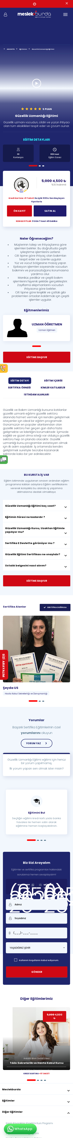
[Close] (67, 3)
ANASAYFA (11, 49)
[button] (36, 948)
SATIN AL (50, 211)
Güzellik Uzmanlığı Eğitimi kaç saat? (36, 506)
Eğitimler (23, 49)
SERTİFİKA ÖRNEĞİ (19, 387)
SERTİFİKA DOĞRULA (54, 607)
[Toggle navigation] (65, 14)
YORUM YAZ (36, 743)
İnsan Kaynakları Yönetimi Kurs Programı (29, 1123)
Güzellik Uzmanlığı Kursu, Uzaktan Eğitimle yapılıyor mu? (36, 530)
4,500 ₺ (54, 182)
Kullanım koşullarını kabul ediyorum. (36, 960)
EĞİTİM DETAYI (20, 380)
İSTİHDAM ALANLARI (36, 394)
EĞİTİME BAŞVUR (36, 357)
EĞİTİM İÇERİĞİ (53, 380)
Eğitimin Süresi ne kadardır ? (36, 517)
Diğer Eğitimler (36, 1112)
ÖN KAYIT (19, 211)
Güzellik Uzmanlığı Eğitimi (43, 49)
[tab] (36, 505)
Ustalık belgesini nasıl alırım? (36, 566)
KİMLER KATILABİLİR (53, 387)
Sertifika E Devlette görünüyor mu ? (36, 543)
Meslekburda (36, 1089)
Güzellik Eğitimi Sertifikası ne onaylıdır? (36, 554)
